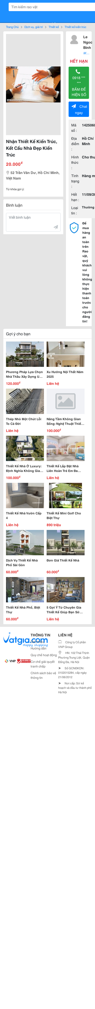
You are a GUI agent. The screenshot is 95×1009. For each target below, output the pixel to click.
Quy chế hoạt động (44, 655)
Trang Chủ (12, 27)
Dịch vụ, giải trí (33, 27)
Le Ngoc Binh (87, 42)
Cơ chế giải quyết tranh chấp (43, 663)
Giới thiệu (37, 641)
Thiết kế (54, 27)
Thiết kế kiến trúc (75, 27)
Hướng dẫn (38, 648)
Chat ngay (79, 109)
